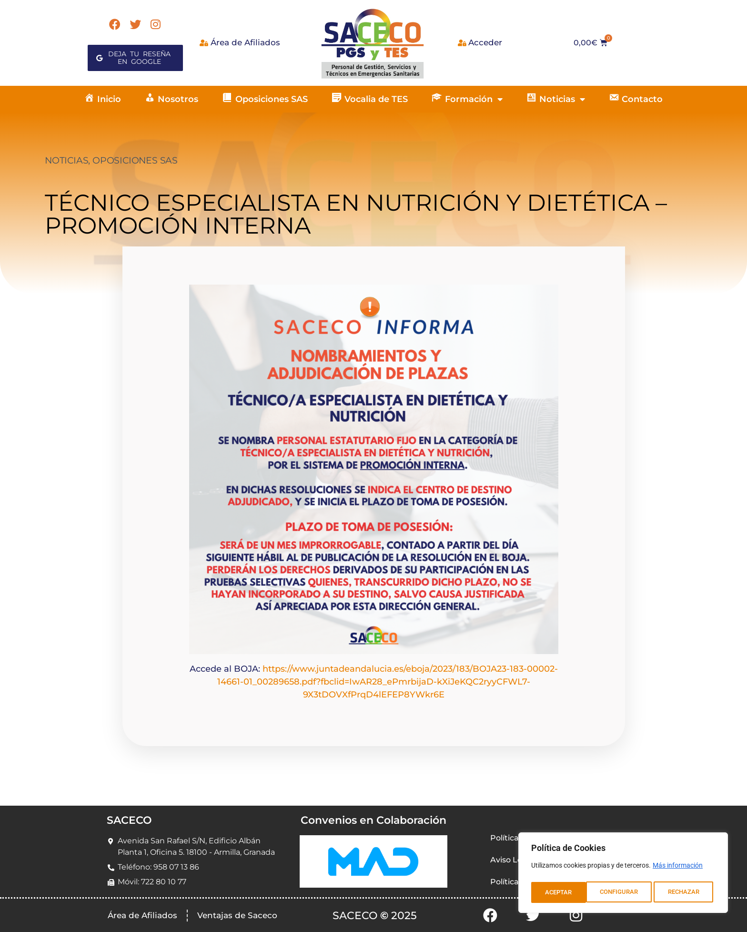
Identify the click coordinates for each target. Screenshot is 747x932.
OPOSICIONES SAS (135, 160)
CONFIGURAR (564, 892)
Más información (678, 868)
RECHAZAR (629, 892)
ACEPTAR (688, 892)
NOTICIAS (66, 160)
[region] (623, 874)
